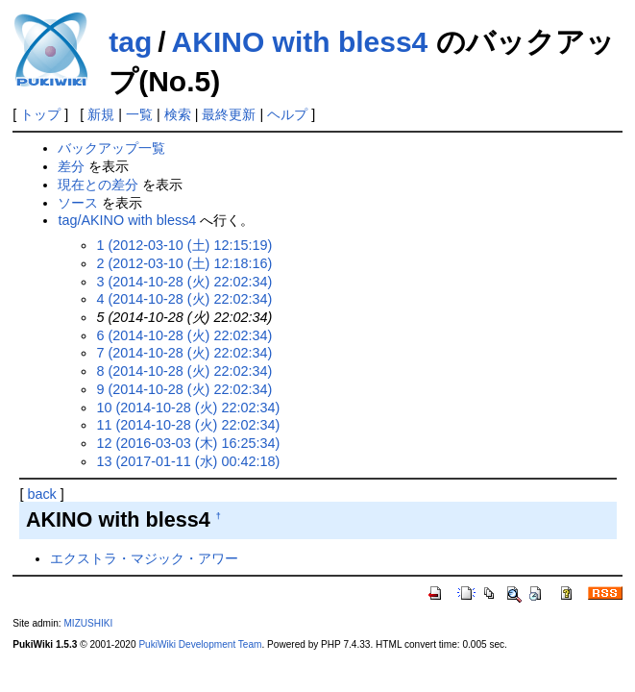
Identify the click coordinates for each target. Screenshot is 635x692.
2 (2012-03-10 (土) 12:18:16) (184, 263)
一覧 (139, 114)
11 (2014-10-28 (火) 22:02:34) (188, 424)
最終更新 (229, 114)
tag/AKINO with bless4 (127, 220)
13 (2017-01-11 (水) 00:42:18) (188, 461)
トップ (40, 114)
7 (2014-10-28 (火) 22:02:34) (184, 352)
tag (130, 42)
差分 (71, 166)
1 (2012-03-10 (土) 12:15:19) (184, 245)
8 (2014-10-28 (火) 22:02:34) (184, 371)
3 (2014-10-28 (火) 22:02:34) (184, 281)
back (41, 494)
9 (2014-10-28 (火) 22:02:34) (184, 389)
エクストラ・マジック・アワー (144, 558)
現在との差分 (98, 184)
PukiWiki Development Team (199, 644)
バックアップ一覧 (111, 148)
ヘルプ (287, 114)
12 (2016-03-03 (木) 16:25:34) (188, 443)
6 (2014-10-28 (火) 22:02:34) (184, 335)
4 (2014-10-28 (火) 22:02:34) (184, 299)
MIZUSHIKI (87, 623)
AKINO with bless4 (300, 42)
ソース (78, 202)
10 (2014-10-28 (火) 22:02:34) (188, 407)
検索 (177, 114)
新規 (100, 114)
